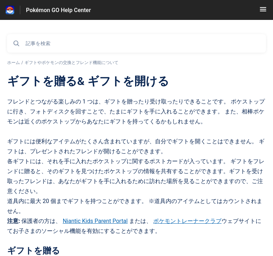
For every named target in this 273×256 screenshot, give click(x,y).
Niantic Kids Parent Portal (95, 221)
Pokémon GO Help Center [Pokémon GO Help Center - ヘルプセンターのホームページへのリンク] (58, 10)
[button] (263, 11)
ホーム (13, 62)
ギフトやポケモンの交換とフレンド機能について (71, 62)
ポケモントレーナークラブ (187, 221)
